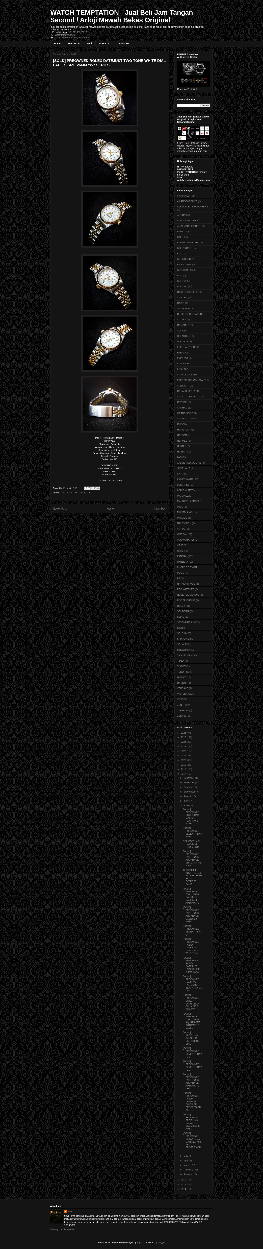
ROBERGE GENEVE (188, 594)
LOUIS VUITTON (186, 490)
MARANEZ (183, 495)
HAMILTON (183, 429)
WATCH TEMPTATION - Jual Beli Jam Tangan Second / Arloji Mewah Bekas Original (121, 16)
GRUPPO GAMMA (187, 418)
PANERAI (182, 556)
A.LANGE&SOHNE (187, 201)
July (185, 801)
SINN (180, 628)
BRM (179, 275)
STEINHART (183, 649)
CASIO (181, 303)
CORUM (181, 330)
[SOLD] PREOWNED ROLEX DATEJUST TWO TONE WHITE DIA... (191, 946)
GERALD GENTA (186, 391)
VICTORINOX (184, 693)
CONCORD (183, 325)
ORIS (180, 550)
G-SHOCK (182, 385)
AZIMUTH (182, 231)
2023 (184, 746)
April (186, 1160)
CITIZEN (181, 319)
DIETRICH (182, 341)
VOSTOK (182, 699)
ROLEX (81, 492)
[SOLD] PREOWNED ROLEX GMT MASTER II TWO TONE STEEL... (191, 816)
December (189, 778)
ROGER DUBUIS (186, 600)
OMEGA (181, 534)
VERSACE (182, 688)
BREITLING (183, 270)
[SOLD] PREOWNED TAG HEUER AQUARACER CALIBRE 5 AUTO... (191, 914)
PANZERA (182, 561)
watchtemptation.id (65, 35)
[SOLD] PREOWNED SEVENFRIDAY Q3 (192, 930)
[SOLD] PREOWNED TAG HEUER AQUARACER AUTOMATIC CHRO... (191, 1081)
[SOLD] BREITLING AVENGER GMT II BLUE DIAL (191, 1038)
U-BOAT (181, 677)
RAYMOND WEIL (186, 583)
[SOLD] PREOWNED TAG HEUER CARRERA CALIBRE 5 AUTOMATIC (191, 895)
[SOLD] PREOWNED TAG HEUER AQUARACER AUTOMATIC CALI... (191, 1020)
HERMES (182, 440)
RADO (180, 578)
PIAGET (181, 572)
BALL (180, 237)
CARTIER (182, 297)
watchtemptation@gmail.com (74, 37)
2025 (184, 737)
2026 (184, 732)
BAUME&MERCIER (187, 242)
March (187, 1165)
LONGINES (183, 484)
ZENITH (181, 705)
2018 (184, 769)
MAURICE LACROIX (188, 501)
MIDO (180, 506)
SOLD (89, 492)
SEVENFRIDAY (185, 622)
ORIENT (181, 545)
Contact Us (123, 43)
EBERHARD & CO (187, 347)
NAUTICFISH (184, 523)
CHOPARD (183, 308)
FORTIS (181, 369)
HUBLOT (182, 451)
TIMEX (180, 660)
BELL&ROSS (184, 248)
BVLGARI (182, 286)
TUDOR (181, 671)
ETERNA (182, 352)
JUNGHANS (183, 468)
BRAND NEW (184, 264)
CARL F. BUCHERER (188, 292)
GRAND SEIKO (185, 413)
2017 (184, 774)
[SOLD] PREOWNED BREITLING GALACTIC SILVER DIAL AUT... (191, 1121)
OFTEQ (181, 528)
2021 (184, 755)
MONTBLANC (184, 512)
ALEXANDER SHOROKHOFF (192, 206)
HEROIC (181, 446)
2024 (184, 741)
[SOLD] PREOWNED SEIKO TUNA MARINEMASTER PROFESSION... (192, 1141)
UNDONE (182, 683)
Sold (89, 43)
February (188, 1169)
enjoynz (140, 1242)
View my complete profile (62, 1229)
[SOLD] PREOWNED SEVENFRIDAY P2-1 (192, 1065)
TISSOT (181, 666)
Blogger (161, 1242)
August (187, 796)
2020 (184, 760)
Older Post (160, 508)
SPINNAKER (184, 638)
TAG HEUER (184, 655)
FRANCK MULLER (187, 374)
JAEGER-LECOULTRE (189, 462)
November (189, 782)
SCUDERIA (183, 611)
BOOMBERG (184, 259)
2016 (184, 1180)
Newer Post (60, 508)
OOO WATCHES (186, 539)
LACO (180, 473)
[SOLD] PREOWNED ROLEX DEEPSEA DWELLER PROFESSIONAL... (192, 1101)
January (188, 1174)
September (189, 791)
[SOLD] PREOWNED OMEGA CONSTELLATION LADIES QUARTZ (192, 1002)
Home (57, 43)
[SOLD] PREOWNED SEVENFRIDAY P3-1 (192, 1052)
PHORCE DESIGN (187, 567)
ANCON (181, 215)
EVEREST (182, 358)
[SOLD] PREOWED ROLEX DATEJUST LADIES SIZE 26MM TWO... (191, 964)
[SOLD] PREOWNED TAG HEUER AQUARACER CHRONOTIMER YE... (192, 858)
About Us (104, 43)
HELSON (182, 435)
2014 (184, 1189)
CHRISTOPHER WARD (189, 314)
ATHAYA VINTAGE (187, 220)
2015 (184, 1184)
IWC (179, 457)
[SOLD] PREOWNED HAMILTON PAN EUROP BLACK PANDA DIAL (192, 983)
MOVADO (182, 517)
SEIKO (180, 616)
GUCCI (181, 424)
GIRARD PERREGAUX (189, 396)
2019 (184, 764)
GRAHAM (182, 407)
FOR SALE (74, 43)
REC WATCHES (185, 589)
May (186, 1156)
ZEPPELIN (183, 710)
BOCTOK (182, 253)
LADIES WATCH (69, 492)
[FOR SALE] (183, 195)
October (188, 787)
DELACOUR (183, 336)
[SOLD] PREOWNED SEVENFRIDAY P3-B (192, 832)
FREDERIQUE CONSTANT (191, 380)
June (186, 805)
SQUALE (182, 644)
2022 (184, 751)
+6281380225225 (78, 32)
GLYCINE (182, 402)
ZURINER (182, 715)
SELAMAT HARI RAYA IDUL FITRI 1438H (191, 844)
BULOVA (182, 281)
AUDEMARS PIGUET (188, 226)
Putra (70, 1211)
